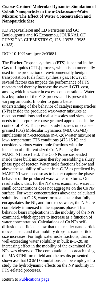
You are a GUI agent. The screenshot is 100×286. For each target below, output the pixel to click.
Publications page (34, 279)
